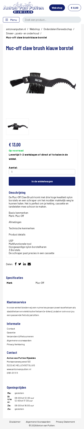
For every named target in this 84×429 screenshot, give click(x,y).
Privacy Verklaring (16, 344)
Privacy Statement (65, 421)
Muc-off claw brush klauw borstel (26, 37)
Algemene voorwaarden (19, 340)
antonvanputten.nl (16, 29)
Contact (11, 328)
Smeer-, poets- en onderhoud (22, 33)
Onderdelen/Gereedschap (58, 29)
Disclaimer (14, 421)
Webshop (57, 7)
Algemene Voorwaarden (38, 421)
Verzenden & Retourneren (20, 336)
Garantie (11, 332)
